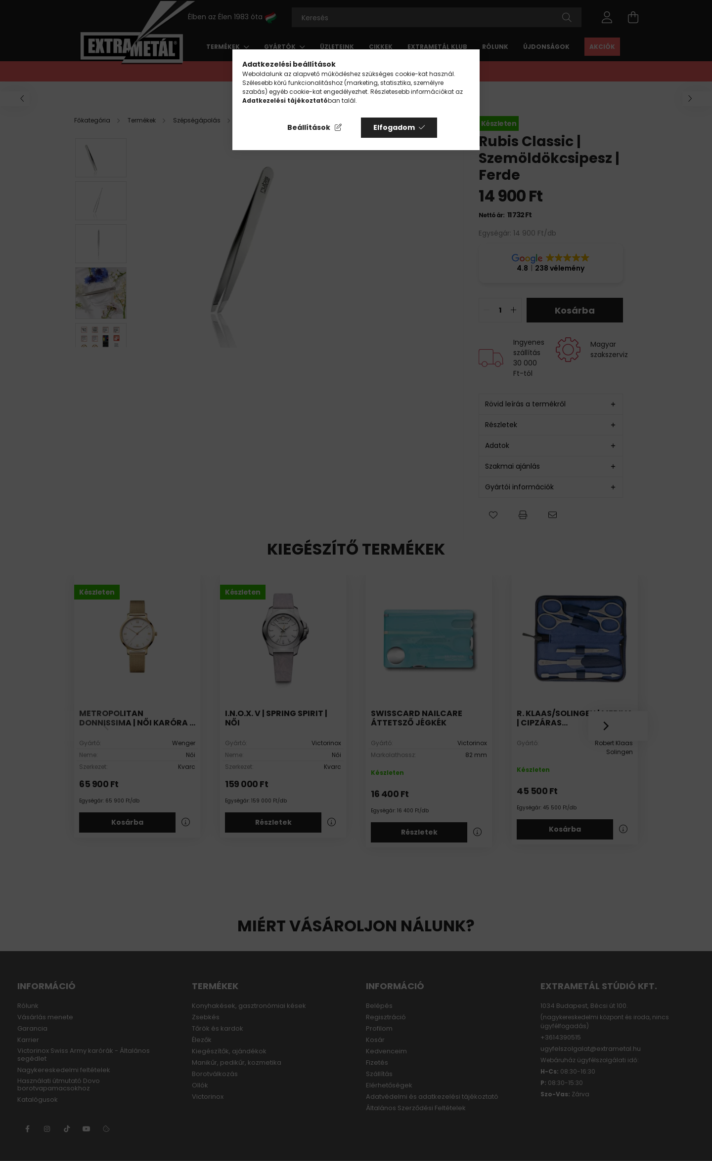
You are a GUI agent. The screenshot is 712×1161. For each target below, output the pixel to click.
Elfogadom (394, 127)
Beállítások (308, 127)
